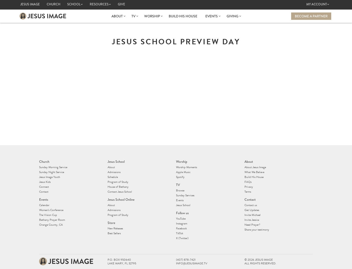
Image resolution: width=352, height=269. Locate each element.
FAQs (248, 182)
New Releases (115, 228)
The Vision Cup (48, 215)
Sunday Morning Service (53, 167)
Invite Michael (252, 215)
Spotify (180, 177)
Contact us (250, 205)
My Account (316, 4)
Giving (232, 16)
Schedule (113, 177)
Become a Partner (311, 16)
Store (111, 222)
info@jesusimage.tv (191, 263)
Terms (247, 191)
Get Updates (251, 210)
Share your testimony (256, 229)
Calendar (44, 205)
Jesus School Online (121, 199)
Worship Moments (186, 167)
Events (211, 16)
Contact (43, 191)
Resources (99, 4)
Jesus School (116, 161)
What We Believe (254, 172)
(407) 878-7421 (186, 260)
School (73, 4)
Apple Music (183, 172)
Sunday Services (185, 195)
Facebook (181, 228)
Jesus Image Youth (49, 177)
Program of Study (118, 182)
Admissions (114, 172)
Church (53, 4)
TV (133, 16)
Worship (152, 16)
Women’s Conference (51, 210)
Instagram (181, 223)
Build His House (183, 16)
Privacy (248, 187)
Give (121, 4)
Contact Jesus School (120, 191)
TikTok (179, 233)
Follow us (182, 213)
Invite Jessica (251, 220)
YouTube (181, 218)
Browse (180, 190)
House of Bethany (118, 187)
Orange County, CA (51, 224)
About (117, 16)
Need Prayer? (252, 224)
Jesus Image (30, 4)
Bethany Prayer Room (52, 220)
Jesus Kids (45, 182)
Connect (44, 187)
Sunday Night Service (51, 172)
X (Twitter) (182, 238)
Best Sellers (114, 233)
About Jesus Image (255, 167)
